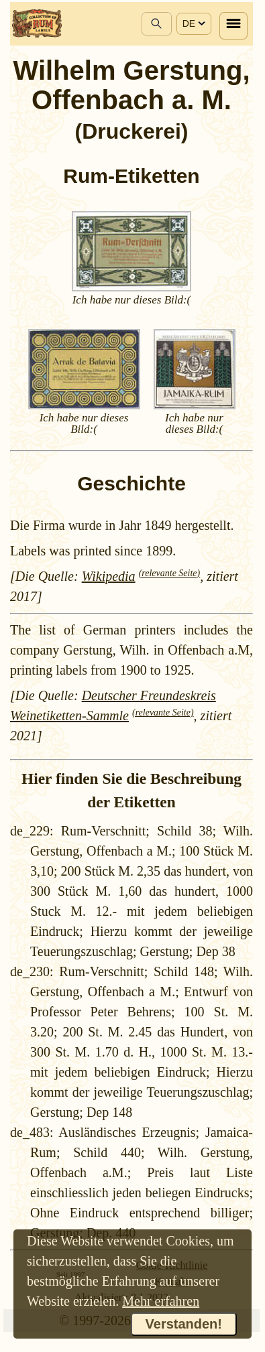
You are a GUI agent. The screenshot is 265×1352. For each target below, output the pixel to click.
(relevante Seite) (170, 573)
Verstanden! (184, 1323)
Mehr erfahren (160, 1301)
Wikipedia (109, 576)
